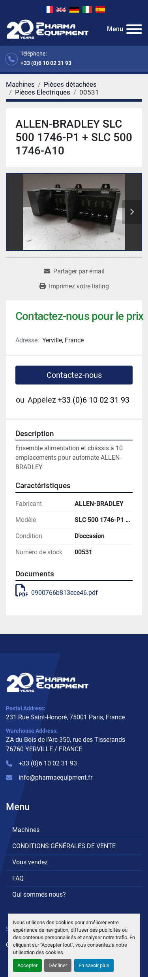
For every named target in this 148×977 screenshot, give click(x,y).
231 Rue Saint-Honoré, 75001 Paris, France (65, 717)
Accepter (27, 965)
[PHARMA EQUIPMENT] (47, 681)
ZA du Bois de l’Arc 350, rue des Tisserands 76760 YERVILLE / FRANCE (65, 744)
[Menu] (134, 29)
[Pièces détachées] (70, 84)
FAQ (18, 878)
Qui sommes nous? (39, 894)
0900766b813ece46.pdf (56, 592)
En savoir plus (94, 965)
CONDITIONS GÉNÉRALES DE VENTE (64, 846)
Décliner (58, 965)
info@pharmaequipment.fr (55, 777)
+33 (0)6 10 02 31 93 (46, 63)
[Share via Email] (74, 271)
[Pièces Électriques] (42, 92)
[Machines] (20, 84)
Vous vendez (30, 862)
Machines (25, 830)
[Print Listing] (74, 286)
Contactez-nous (74, 375)
